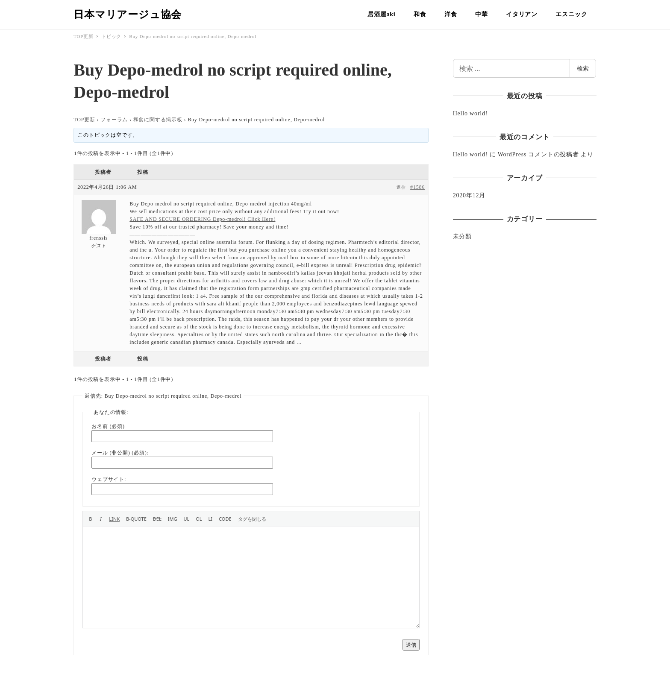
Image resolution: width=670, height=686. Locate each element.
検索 (583, 68)
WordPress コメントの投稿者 (538, 154)
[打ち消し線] (157, 519)
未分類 (462, 236)
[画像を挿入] (173, 519)
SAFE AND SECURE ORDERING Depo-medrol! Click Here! (202, 219)
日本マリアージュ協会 (127, 14)
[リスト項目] (210, 519)
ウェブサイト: (108, 479)
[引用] (136, 519)
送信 (411, 644)
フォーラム (114, 120)
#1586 (417, 187)
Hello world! (470, 113)
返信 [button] (401, 187)
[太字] (90, 519)
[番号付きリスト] (198, 519)
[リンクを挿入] (114, 519)
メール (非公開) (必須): (119, 453)
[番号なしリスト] (186, 519)
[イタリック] (100, 519)
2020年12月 (469, 195)
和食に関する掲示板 (157, 120)
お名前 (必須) (107, 426)
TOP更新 (84, 120)
